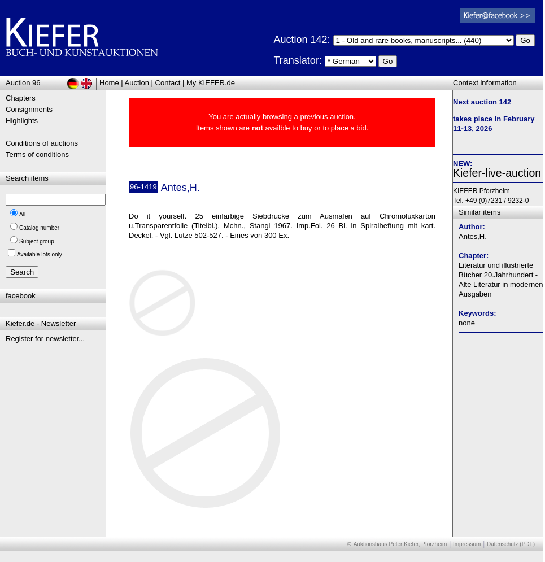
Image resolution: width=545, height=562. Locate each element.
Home (109, 83)
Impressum (467, 544)
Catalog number (39, 228)
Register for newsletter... (45, 338)
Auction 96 (23, 83)
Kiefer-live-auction (497, 173)
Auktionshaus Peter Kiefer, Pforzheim (400, 544)
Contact (168, 83)
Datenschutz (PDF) (511, 544)
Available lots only (39, 254)
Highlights (22, 120)
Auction (137, 83)
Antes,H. (473, 236)
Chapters (21, 98)
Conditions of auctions (42, 143)
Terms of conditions (37, 154)
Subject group (36, 241)
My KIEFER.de (210, 83)
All (22, 214)
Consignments (29, 109)
